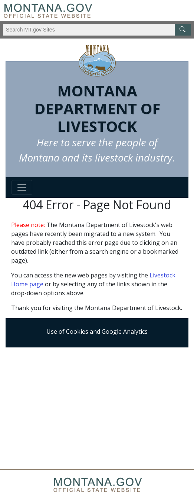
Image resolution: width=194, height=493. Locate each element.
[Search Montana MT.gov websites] (97, 30)
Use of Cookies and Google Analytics (97, 331)
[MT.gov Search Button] (183, 30)
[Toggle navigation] (21, 187)
